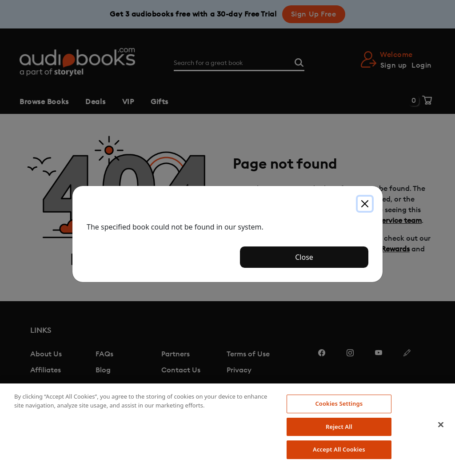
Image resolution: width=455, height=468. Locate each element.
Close (304, 257)
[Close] (365, 204)
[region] (227, 425)
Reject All (339, 427)
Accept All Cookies (339, 449)
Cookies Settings (339, 403)
